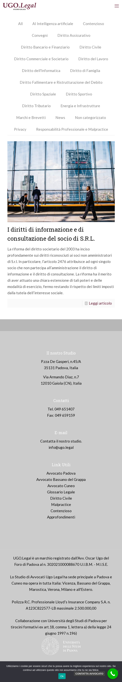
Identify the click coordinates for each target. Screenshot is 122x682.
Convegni (40, 35)
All (20, 23)
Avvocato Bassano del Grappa (61, 479)
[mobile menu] (116, 6)
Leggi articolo (100, 303)
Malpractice (61, 504)
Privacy (20, 129)
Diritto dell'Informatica (41, 70)
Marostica (37, 589)
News (60, 117)
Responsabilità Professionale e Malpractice (72, 129)
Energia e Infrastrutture (80, 105)
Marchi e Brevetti (31, 117)
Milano (67, 589)
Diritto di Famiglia (85, 70)
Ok (62, 676)
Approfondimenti (61, 517)
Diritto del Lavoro (93, 59)
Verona (54, 589)
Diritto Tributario (36, 105)
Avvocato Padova (61, 473)
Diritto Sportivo (79, 94)
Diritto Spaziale (43, 94)
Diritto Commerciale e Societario (41, 59)
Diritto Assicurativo (73, 35)
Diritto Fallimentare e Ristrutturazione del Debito (61, 82)
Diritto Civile (90, 47)
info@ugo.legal (61, 447)
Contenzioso (93, 23)
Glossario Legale (61, 492)
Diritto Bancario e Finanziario (45, 47)
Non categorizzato (90, 117)
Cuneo (17, 583)
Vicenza (68, 583)
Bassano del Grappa (93, 583)
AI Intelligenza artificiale (52, 23)
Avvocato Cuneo (61, 485)
